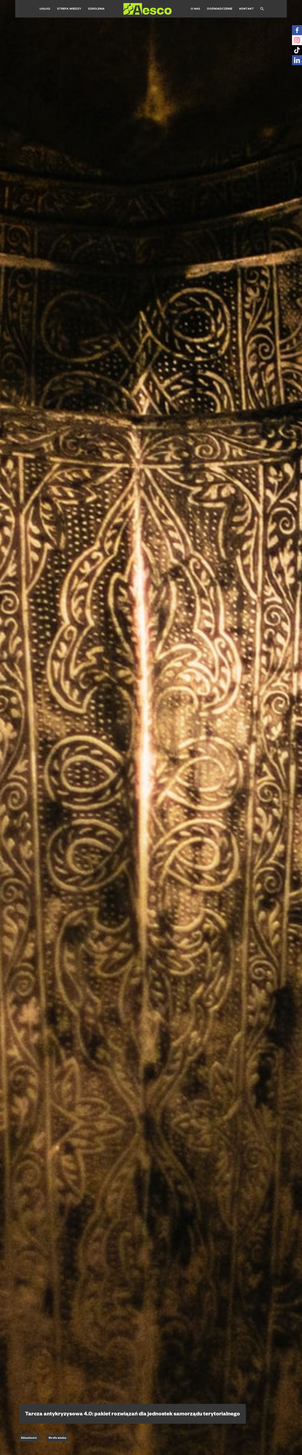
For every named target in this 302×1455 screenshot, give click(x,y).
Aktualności (29, 1438)
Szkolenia (96, 8)
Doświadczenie (219, 8)
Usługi (44, 8)
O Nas (195, 8)
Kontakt (246, 8)
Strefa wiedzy (69, 8)
